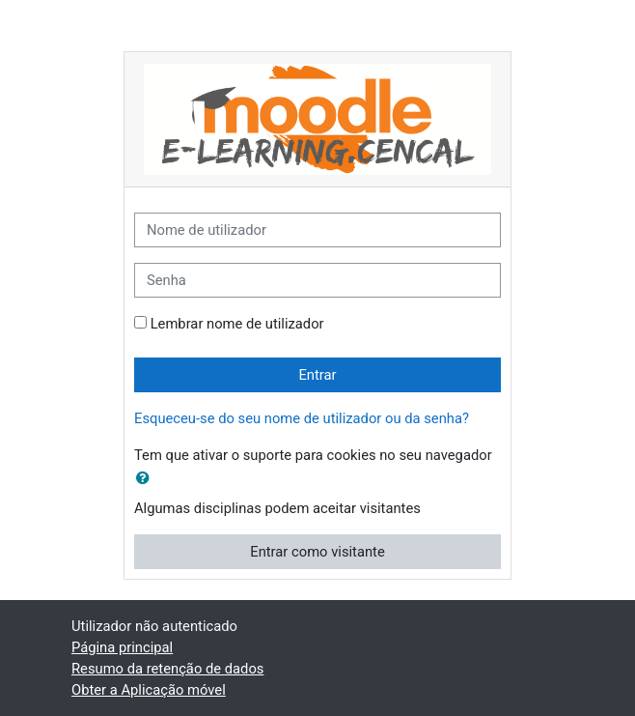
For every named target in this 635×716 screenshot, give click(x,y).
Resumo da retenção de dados (167, 668)
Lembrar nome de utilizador (237, 323)
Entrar (317, 375)
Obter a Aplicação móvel (148, 690)
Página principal (122, 647)
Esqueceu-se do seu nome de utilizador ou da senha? (301, 418)
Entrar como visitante (317, 551)
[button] (146, 478)
